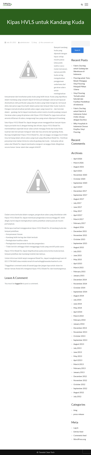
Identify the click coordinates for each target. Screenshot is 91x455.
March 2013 (78, 364)
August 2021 (78, 167)
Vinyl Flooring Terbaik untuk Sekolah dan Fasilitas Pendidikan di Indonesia (81, 99)
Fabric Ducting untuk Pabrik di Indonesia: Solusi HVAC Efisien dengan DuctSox (80, 114)
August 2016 (78, 227)
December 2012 (80, 376)
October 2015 (79, 239)
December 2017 (80, 191)
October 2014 (79, 287)
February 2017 (79, 223)
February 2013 (79, 368)
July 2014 (77, 300)
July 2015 (77, 251)
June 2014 (77, 304)
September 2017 (80, 195)
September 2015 (80, 243)
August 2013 (78, 344)
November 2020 (80, 175)
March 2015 (78, 267)
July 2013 (77, 348)
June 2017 (77, 207)
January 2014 (78, 324)
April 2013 (77, 360)
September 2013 (80, 340)
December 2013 (80, 328)
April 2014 (77, 312)
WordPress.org (79, 439)
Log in (75, 428)
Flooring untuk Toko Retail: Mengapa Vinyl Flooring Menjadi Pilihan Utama (81, 83)
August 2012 (78, 392)
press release (78, 414)
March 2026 (78, 163)
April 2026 (77, 159)
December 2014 (80, 279)
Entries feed (78, 431)
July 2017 (77, 203)
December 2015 (80, 231)
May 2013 (77, 356)
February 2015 (79, 271)
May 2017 (77, 211)
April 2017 (77, 215)
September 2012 (80, 388)
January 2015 (78, 275)
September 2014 (80, 291)
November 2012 (80, 380)
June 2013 (77, 352)
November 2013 (80, 332)
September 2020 (80, 183)
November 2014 (80, 283)
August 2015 (78, 247)
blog (35, 42)
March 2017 (78, 219)
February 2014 (79, 320)
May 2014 (77, 308)
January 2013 (78, 372)
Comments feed (79, 435)
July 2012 (77, 396)
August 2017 (78, 199)
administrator (25, 42)
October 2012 (79, 384)
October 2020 (79, 179)
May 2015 (77, 259)
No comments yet (47, 42)
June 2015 (77, 255)
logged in (18, 283)
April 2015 (77, 263)
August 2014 (78, 296)
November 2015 (80, 235)
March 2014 (78, 316)
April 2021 (77, 171)
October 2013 (79, 336)
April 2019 (77, 187)
